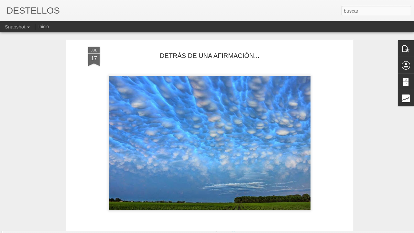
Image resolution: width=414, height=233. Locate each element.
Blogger (232, 229)
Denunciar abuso (253, 229)
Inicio (43, 26)
